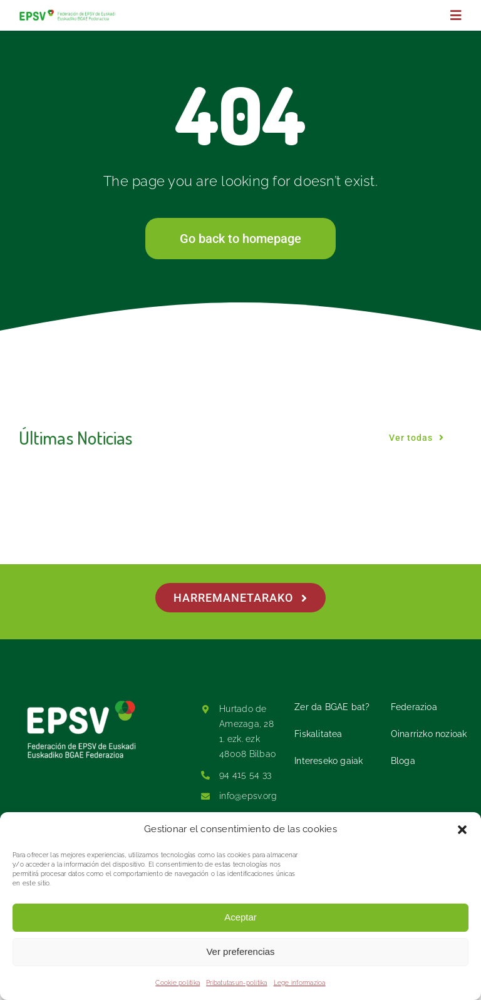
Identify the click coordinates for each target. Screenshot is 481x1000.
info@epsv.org (248, 796)
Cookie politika (177, 982)
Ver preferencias (240, 951)
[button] (462, 829)
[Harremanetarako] (240, 597)
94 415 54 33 (245, 775)
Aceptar (240, 917)
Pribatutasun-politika (236, 982)
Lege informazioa (300, 982)
